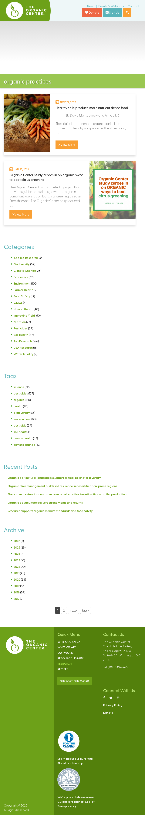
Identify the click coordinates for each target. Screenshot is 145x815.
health (18, 406)
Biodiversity (22, 264)
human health (23, 438)
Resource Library (70, 658)
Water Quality (23, 354)
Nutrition (20, 322)
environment (22, 419)
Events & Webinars (111, 6)
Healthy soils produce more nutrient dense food (92, 108)
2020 (17, 579)
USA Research (23, 347)
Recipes (62, 669)
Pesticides (21, 328)
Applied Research (26, 257)
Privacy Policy (112, 705)
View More (66, 144)
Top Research (23, 341)
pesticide (20, 425)
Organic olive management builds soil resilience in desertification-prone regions (62, 486)
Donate (92, 12)
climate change (24, 444)
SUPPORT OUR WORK (74, 681)
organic (19, 399)
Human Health (23, 309)
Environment (22, 283)
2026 (17, 541)
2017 (16, 598)
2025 (17, 547)
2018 (17, 592)
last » (85, 610)
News (91, 6)
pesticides (21, 393)
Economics (21, 277)
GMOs (18, 302)
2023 (17, 560)
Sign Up (113, 12)
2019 (17, 586)
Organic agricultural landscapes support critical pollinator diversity (54, 477)
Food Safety (22, 296)
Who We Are (66, 647)
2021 (16, 573)
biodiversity (22, 412)
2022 (17, 566)
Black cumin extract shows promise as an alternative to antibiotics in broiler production (67, 494)
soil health (21, 432)
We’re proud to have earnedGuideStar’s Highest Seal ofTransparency (76, 801)
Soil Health (21, 334)
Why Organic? (68, 641)
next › (73, 610)
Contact (133, 6)
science (19, 387)
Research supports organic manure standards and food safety (50, 511)
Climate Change (25, 270)
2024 (17, 554)
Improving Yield (24, 315)
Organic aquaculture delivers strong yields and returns (45, 502)
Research (64, 663)
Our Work (65, 652)
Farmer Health (23, 290)
